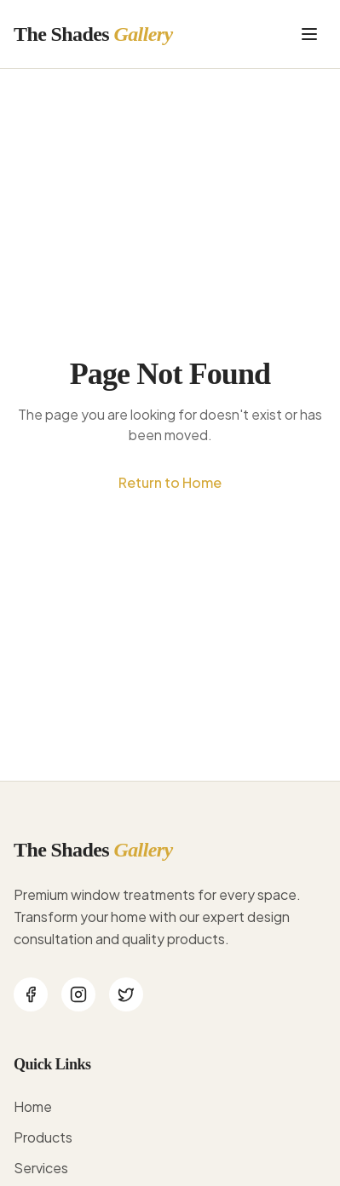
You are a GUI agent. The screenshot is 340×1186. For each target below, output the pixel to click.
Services (41, 1168)
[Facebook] (31, 994)
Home (33, 1106)
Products (43, 1137)
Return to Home (170, 482)
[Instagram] (78, 994)
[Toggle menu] (309, 34)
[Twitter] (126, 994)
